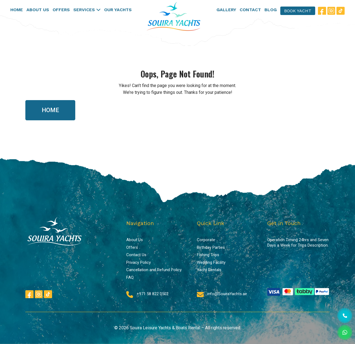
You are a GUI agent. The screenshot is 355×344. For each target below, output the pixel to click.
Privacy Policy (138, 262)
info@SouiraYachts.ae (227, 293)
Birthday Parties (211, 247)
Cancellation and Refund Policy (154, 269)
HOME (16, 9)
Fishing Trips (208, 254)
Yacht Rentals (209, 269)
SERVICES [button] (87, 9)
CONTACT (250, 9)
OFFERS (61, 9)
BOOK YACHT (297, 10)
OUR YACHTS (118, 9)
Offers (132, 247)
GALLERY (226, 9)
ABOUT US (37, 9)
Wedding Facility (211, 262)
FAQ (130, 277)
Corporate (206, 239)
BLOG (270, 9)
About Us (134, 239)
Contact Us (136, 254)
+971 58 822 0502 (153, 293)
